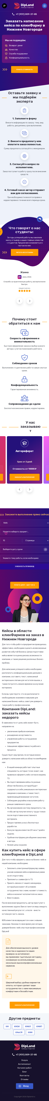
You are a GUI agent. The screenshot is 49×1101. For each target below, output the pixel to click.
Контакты (24, 1076)
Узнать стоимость (24, 69)
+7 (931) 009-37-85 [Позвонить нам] (24, 14)
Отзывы (24, 1079)
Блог (24, 1072)
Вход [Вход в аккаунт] (44, 6)
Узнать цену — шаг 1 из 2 (24, 585)
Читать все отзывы (24, 252)
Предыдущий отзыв (19, 301)
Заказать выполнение (24, 477)
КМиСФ (18, 1032)
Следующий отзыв (30, 301)
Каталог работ (25, 1068)
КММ (30, 1032)
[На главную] (24, 6)
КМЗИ (17, 1026)
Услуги (24, 1060)
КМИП (39, 1026)
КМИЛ (28, 1026)
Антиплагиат (24, 1064)
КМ (7, 1026)
